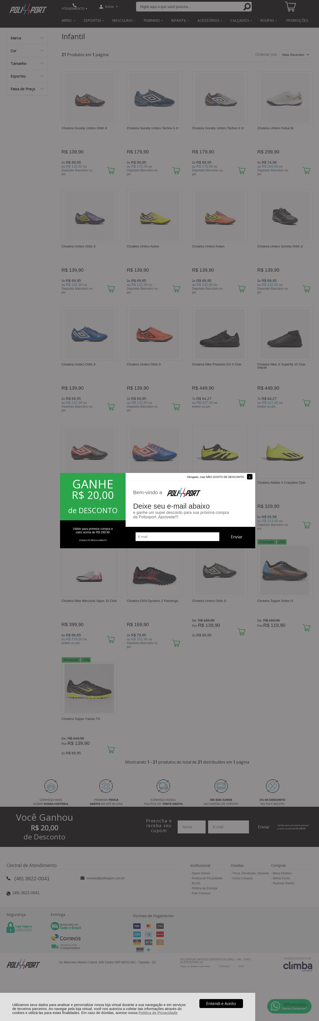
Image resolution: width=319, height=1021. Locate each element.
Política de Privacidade (158, 1013)
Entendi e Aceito (221, 1003)
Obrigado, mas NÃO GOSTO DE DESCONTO (215, 476)
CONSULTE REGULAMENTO (93, 540)
